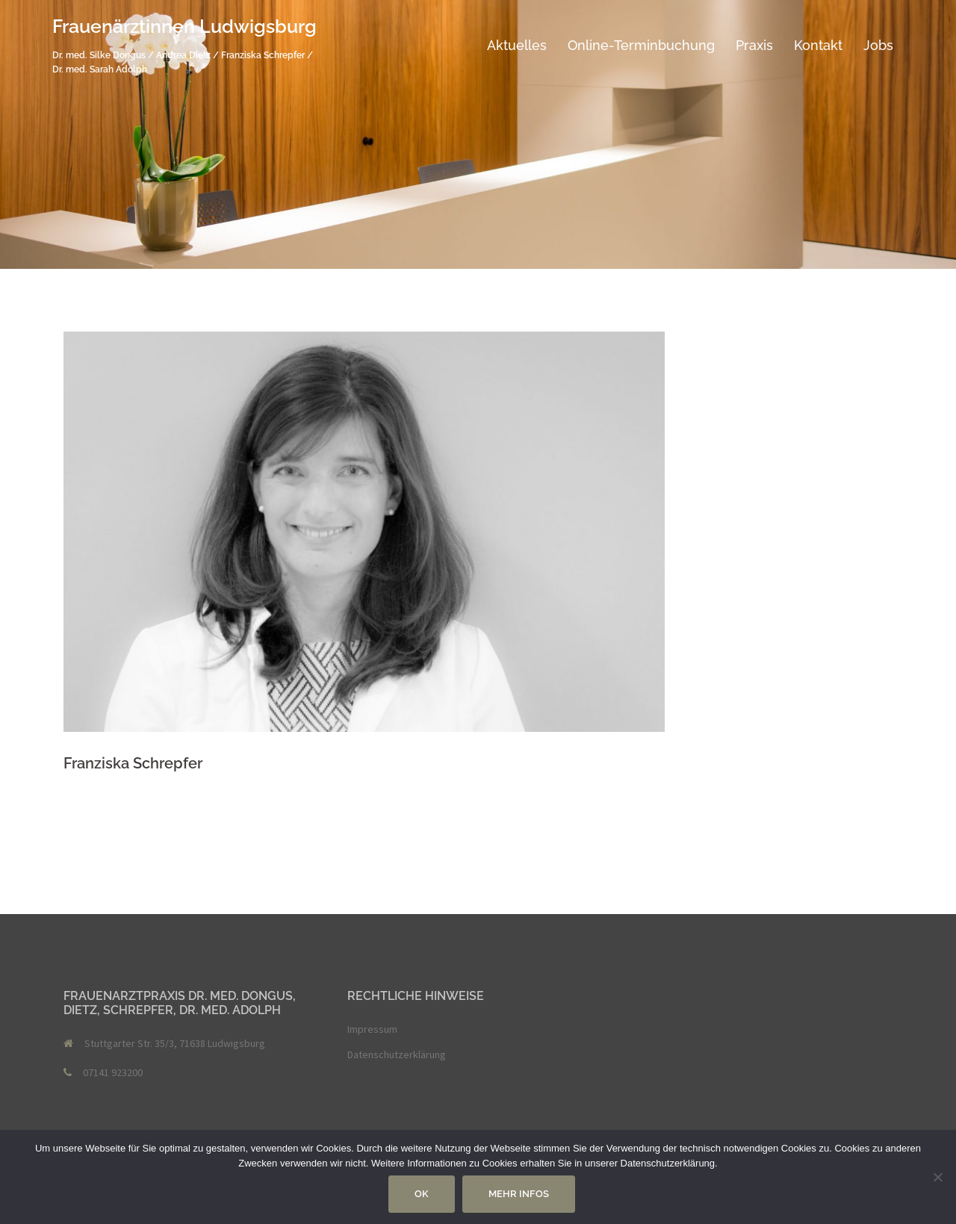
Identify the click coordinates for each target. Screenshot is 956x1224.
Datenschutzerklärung (396, 1054)
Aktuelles (517, 45)
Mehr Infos (518, 1193)
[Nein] (937, 1176)
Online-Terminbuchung (641, 45)
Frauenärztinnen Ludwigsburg (184, 26)
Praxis (754, 45)
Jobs (878, 45)
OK (422, 1193)
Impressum (372, 1029)
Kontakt (818, 45)
